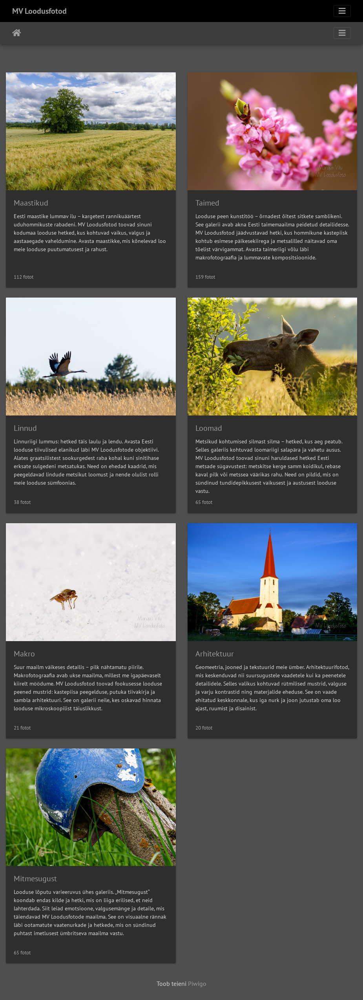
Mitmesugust (35, 878)
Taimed (207, 203)
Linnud (25, 428)
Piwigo (197, 983)
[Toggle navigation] (342, 11)
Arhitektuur (214, 654)
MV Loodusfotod (39, 11)
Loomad (208, 428)
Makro (24, 654)
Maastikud (31, 203)
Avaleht (16, 33)
